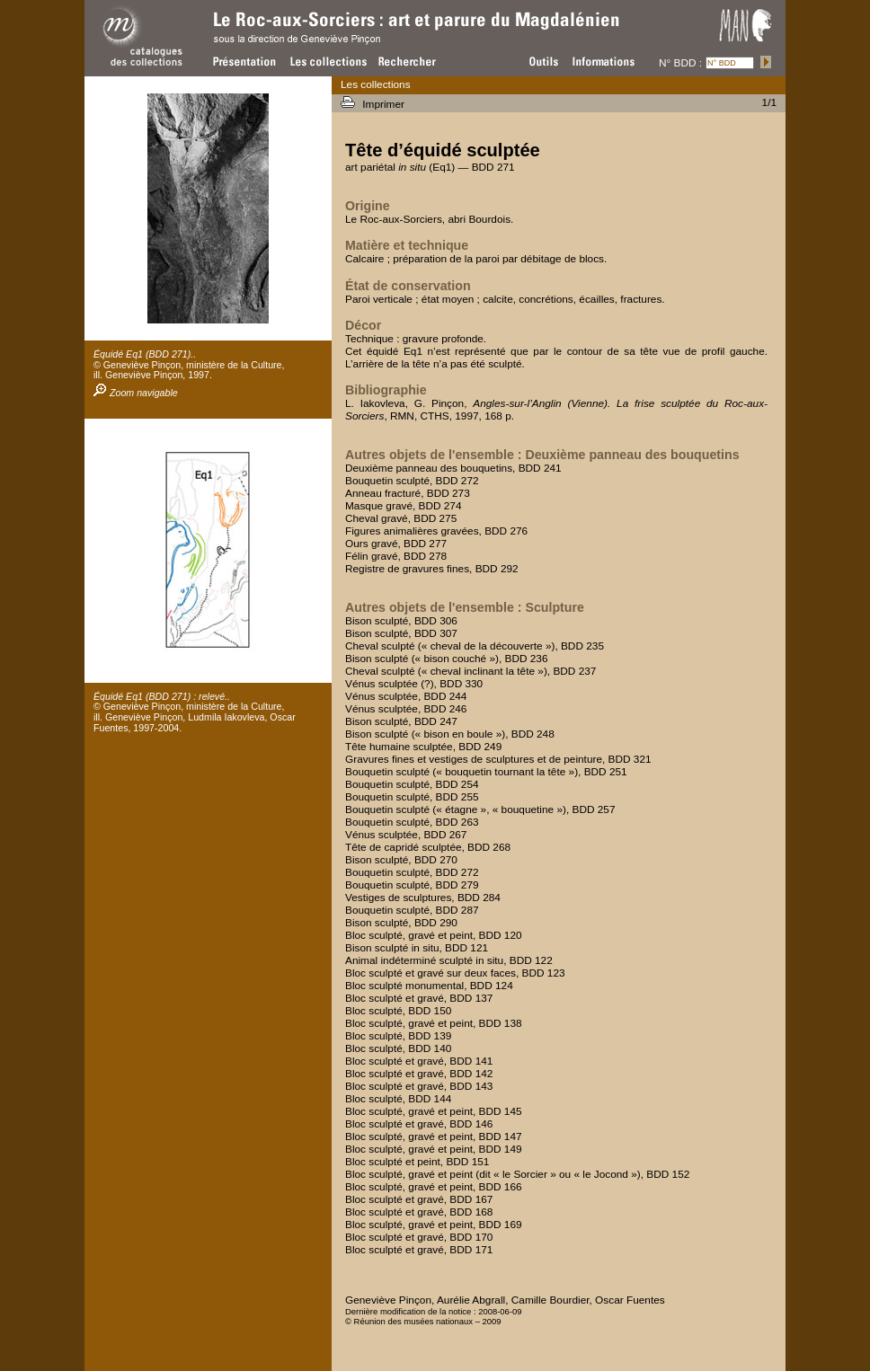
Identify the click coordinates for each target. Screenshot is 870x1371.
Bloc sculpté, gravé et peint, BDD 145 (433, 1111)
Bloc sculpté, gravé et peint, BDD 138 (433, 1023)
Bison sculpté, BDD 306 (401, 621)
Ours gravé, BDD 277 (396, 543)
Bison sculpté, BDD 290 (401, 922)
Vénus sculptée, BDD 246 (405, 709)
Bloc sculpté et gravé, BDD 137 (419, 998)
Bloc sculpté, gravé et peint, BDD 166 (433, 1187)
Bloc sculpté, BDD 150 (398, 1010)
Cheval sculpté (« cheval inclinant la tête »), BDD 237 (470, 671)
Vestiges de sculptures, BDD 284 (423, 897)
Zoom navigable (135, 392)
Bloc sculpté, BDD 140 (398, 1048)
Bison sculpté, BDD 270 (401, 860)
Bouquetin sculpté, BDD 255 (412, 797)
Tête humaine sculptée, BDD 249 (423, 746)
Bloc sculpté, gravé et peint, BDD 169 (433, 1224)
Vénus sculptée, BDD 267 (405, 834)
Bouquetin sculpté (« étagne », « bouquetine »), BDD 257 (480, 809)
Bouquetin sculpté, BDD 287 (412, 910)
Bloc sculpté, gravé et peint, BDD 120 (433, 935)
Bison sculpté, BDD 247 (401, 721)
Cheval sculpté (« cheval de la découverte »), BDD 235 (474, 646)
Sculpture (554, 607)
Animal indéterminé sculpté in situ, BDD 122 (449, 960)
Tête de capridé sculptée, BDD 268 (427, 847)
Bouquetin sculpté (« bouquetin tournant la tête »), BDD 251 (486, 771)
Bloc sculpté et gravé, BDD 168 (419, 1212)
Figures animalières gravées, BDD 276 (436, 531)
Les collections (376, 84)
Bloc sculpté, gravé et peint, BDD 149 (433, 1149)
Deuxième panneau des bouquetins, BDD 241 (453, 468)
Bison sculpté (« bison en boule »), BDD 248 (450, 734)
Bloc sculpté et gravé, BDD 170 (419, 1237)
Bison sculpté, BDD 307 (401, 633)
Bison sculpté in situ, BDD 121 (416, 948)
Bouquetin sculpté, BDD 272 (412, 480)
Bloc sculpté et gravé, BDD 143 (419, 1086)
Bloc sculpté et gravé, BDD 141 (419, 1061)
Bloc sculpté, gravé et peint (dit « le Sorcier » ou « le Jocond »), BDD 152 (517, 1174)
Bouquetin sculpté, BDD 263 (412, 822)
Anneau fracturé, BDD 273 (407, 493)
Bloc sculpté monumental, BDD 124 (429, 985)
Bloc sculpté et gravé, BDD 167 (419, 1199)
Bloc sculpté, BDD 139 (398, 1036)
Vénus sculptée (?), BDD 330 (414, 683)
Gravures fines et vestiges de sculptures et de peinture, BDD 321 (498, 759)
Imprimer (384, 104)
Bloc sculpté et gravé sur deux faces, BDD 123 (455, 973)
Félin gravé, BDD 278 (396, 556)
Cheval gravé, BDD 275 (401, 518)
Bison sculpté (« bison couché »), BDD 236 (446, 658)
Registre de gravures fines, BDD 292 (432, 568)
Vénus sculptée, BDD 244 (405, 696)
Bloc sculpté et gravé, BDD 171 (419, 1249)
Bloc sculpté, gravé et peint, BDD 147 (433, 1136)
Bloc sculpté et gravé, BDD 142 (419, 1073)
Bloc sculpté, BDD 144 (398, 1098)
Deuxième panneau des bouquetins (632, 454)
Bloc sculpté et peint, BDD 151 (417, 1161)
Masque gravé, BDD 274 (403, 506)
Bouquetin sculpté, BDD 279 (412, 885)
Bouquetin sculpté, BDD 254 (412, 784)
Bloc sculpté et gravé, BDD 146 (419, 1124)
